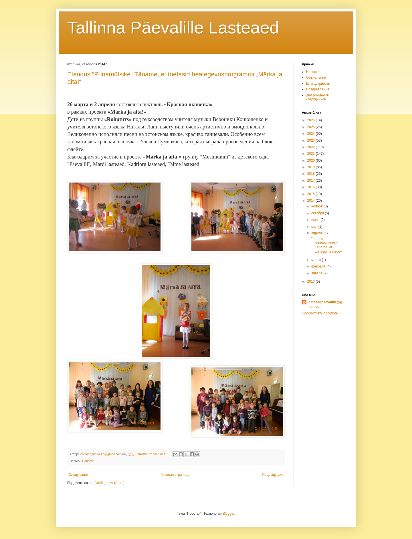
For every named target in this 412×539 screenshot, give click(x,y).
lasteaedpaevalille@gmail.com (325, 304)
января (317, 273)
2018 (311, 174)
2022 (311, 147)
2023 (311, 140)
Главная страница (175, 475)
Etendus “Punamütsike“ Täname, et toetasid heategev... (327, 245)
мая (314, 227)
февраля (318, 266)
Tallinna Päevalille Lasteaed (173, 27)
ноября (317, 206)
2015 (311, 194)
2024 (311, 134)
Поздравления (317, 89)
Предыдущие (272, 475)
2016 (311, 187)
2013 (311, 282)
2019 (311, 167)
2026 (311, 120)
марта (316, 260)
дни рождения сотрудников (317, 97)
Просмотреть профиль (320, 313)
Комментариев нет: (152, 454)
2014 (311, 201)
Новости (88, 461)
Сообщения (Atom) (109, 483)
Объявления (316, 78)
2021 (311, 154)
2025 (311, 127)
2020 (311, 160)
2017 (311, 181)
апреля (317, 233)
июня (315, 220)
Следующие (78, 475)
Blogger (228, 514)
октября (318, 213)
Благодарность (318, 84)
